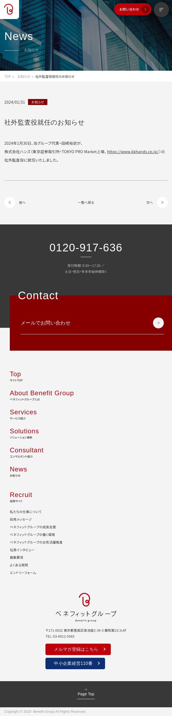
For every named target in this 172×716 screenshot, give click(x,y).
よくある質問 (19, 565)
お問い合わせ (129, 9)
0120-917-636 (86, 248)
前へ (22, 202)
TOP (7, 76)
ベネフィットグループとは (86, 394)
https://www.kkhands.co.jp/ (133, 151)
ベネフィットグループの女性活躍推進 (36, 542)
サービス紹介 (86, 413)
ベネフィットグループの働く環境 (32, 534)
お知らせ (23, 76)
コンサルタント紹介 (86, 451)
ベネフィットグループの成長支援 (33, 526)
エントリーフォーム (23, 572)
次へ (149, 202)
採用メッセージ (21, 519)
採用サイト (86, 496)
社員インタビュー (22, 549)
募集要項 (16, 557)
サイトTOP (86, 375)
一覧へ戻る (86, 202)
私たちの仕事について (26, 511)
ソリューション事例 (86, 432)
